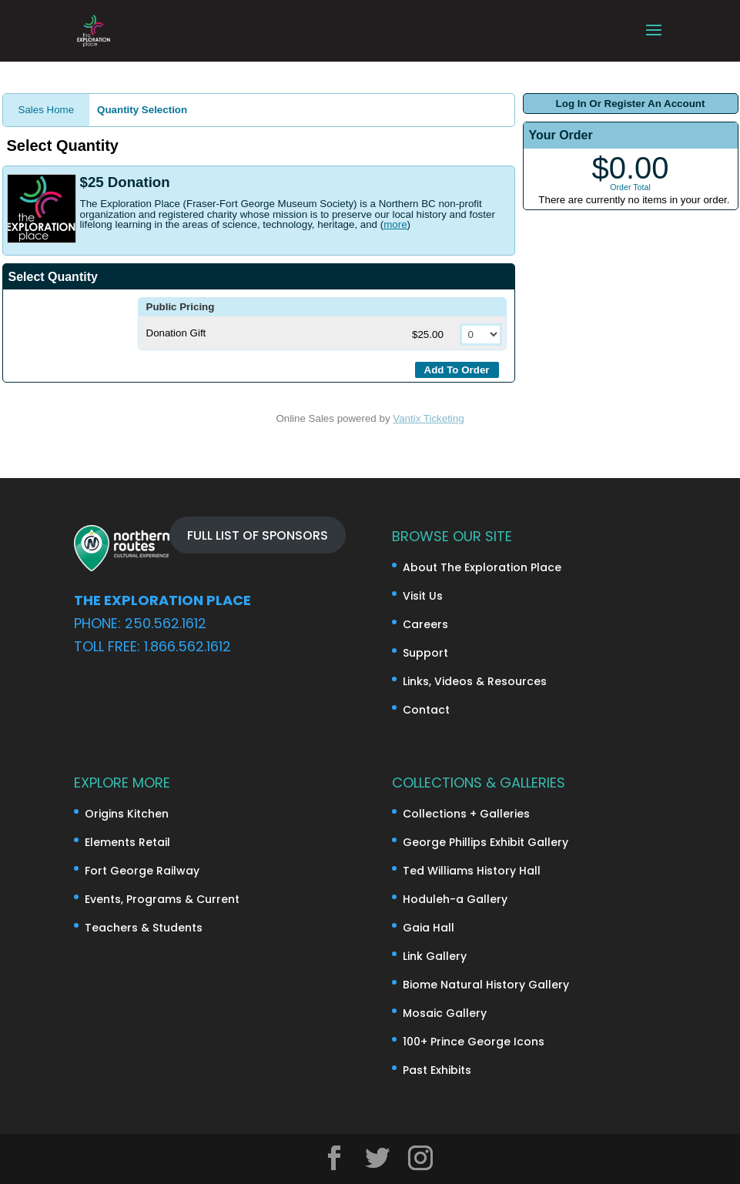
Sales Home (46, 109)
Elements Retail (127, 842)
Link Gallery (435, 956)
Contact (426, 709)
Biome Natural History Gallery (486, 984)
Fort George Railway (142, 870)
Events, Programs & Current (162, 899)
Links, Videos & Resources (475, 681)
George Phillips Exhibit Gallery (485, 842)
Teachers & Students (144, 927)
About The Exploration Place (482, 567)
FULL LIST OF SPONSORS (257, 535)
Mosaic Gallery (445, 1013)
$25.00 (429, 334)
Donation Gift (176, 333)
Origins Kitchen (127, 813)
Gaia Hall (428, 927)
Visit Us (423, 596)
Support (425, 653)
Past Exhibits (437, 1070)
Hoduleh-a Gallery (455, 899)
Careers (425, 624)
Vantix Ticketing (428, 418)
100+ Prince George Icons (473, 1041)
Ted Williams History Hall (472, 870)
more (395, 224)
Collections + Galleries (466, 813)
